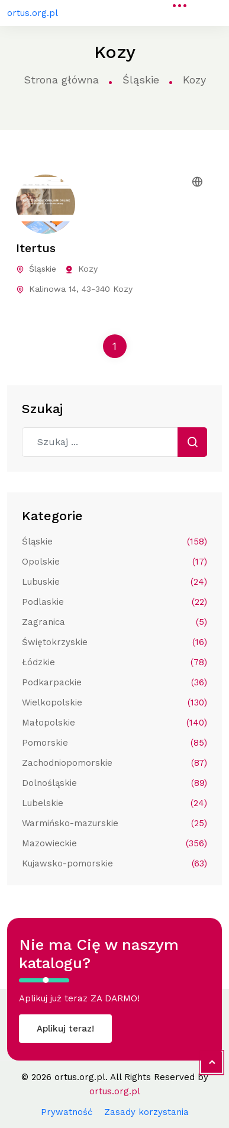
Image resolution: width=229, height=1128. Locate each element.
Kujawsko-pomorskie (114, 863)
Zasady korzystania (146, 1112)
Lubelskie (114, 803)
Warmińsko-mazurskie (114, 823)
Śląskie (140, 79)
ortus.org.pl (32, 13)
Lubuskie (114, 582)
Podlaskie (114, 602)
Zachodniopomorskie (114, 763)
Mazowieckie (114, 843)
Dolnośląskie (114, 783)
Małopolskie (114, 723)
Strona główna (61, 79)
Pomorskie (114, 743)
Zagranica (114, 622)
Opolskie (114, 562)
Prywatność (66, 1112)
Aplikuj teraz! (65, 1028)
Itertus (36, 248)
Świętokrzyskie (114, 642)
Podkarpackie (114, 682)
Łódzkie (114, 662)
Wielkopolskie (114, 702)
